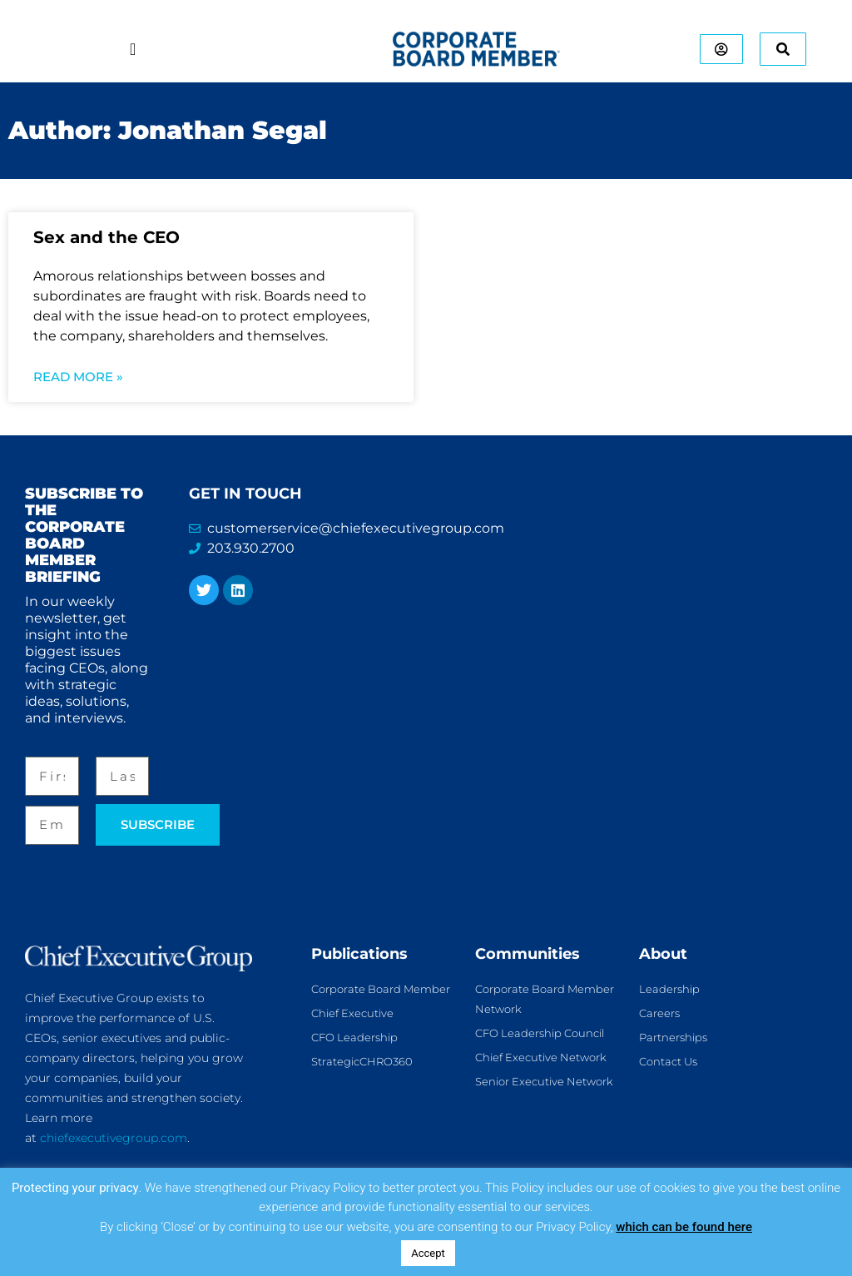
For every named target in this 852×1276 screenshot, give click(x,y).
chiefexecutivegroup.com (113, 1137)
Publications (359, 954)
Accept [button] (428, 1253)
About (663, 954)
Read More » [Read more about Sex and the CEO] (78, 377)
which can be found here (684, 1226)
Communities (527, 954)
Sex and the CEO (106, 237)
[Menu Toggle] (128, 49)
